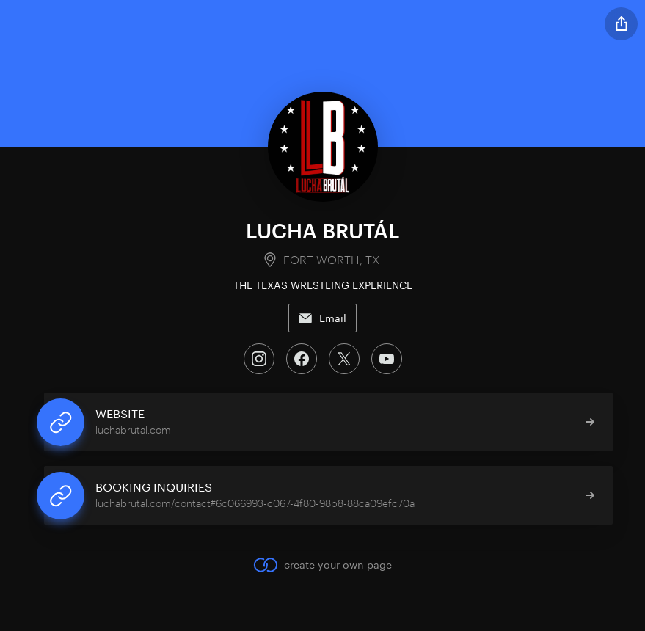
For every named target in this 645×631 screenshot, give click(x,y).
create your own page (322, 565)
